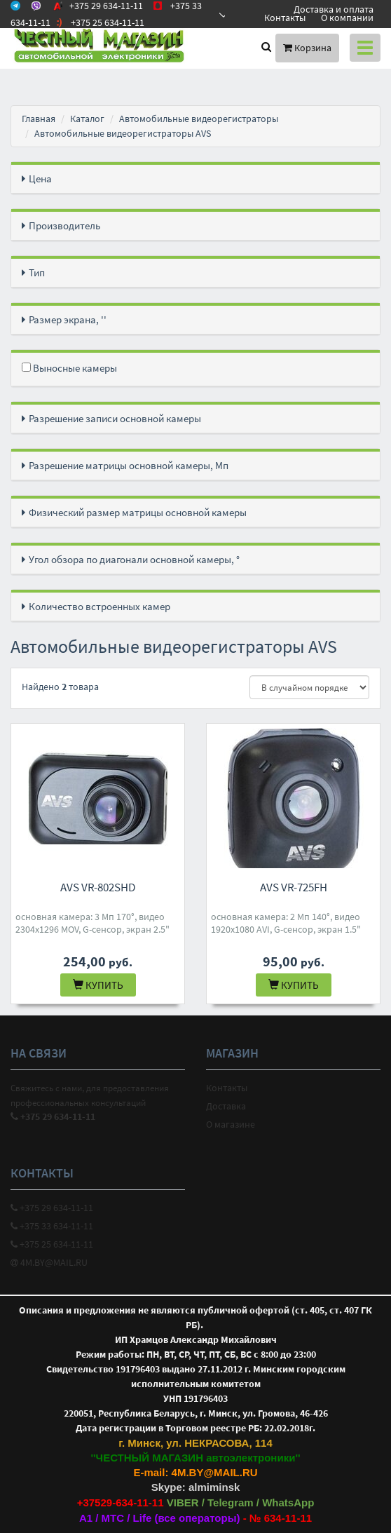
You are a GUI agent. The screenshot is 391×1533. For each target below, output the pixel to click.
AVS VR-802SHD (97, 887)
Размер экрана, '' (68, 319)
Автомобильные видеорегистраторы (198, 118)
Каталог (87, 118)
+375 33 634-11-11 (52, 1226)
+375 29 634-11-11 (52, 1207)
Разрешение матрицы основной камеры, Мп (128, 465)
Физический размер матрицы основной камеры (138, 512)
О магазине (230, 1124)
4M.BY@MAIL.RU (49, 1262)
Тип (37, 272)
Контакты (285, 17)
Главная (38, 118)
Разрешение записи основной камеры (115, 418)
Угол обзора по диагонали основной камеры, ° (134, 559)
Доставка (226, 1106)
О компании (347, 17)
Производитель (64, 225)
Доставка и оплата (333, 9)
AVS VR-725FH (293, 887)
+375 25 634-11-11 (52, 1244)
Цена (40, 178)
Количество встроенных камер (99, 606)
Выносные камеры (69, 367)
